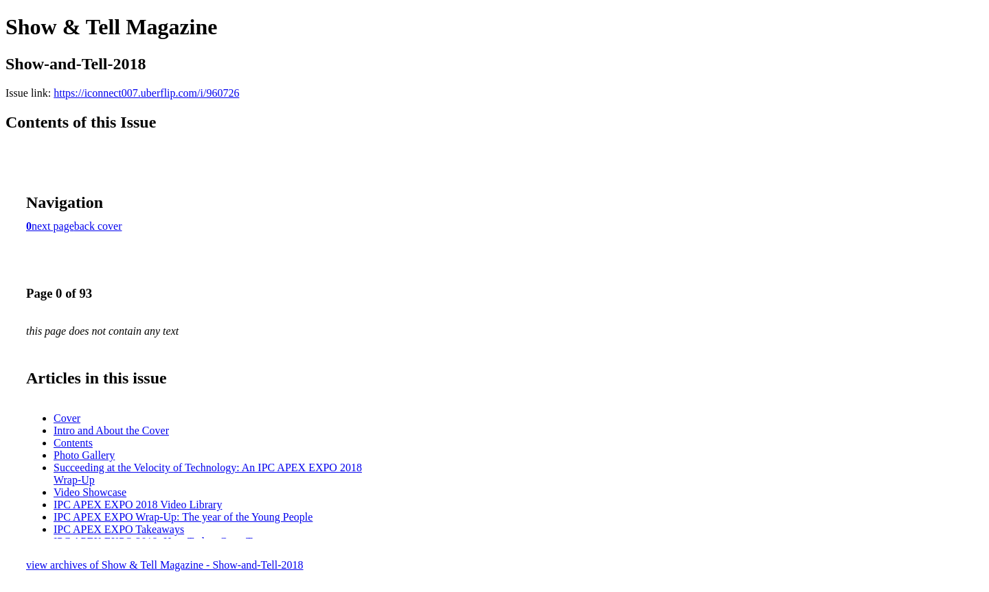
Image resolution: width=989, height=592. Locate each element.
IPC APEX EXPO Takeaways (119, 529)
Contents (73, 443)
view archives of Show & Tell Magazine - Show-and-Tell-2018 (165, 565)
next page (53, 226)
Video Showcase (90, 492)
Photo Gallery (84, 455)
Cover (67, 418)
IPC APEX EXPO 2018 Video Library (138, 504)
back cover (98, 226)
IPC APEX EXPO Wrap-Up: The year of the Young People (183, 517)
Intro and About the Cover (111, 430)
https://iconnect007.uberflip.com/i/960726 (146, 93)
